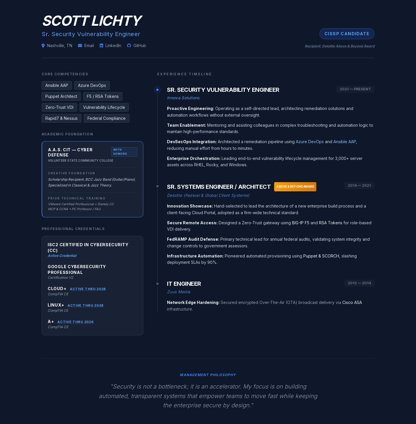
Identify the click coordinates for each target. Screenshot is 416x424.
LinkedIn (110, 45)
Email (86, 45)
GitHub (136, 45)
